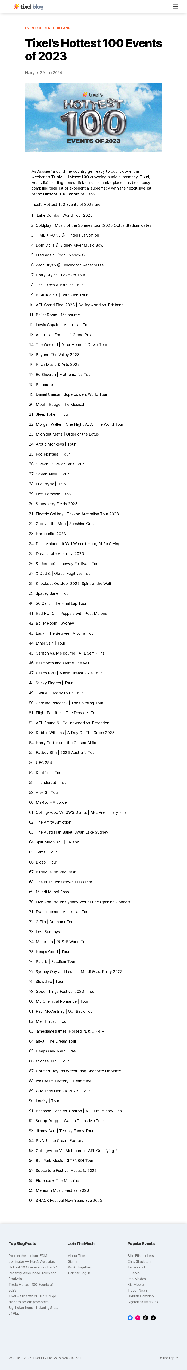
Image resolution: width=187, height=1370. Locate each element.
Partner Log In (79, 1273)
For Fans (61, 28)
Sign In (73, 1262)
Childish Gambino (141, 1296)
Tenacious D (137, 1268)
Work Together (79, 1268)
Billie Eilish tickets (141, 1256)
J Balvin (134, 1273)
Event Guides (37, 28)
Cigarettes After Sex (143, 1302)
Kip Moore (136, 1285)
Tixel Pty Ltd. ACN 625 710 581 (57, 1358)
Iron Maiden (137, 1279)
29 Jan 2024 (51, 73)
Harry (29, 73)
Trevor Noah (137, 1291)
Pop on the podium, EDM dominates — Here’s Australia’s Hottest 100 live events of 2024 (33, 1262)
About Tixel (76, 1256)
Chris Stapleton (139, 1262)
